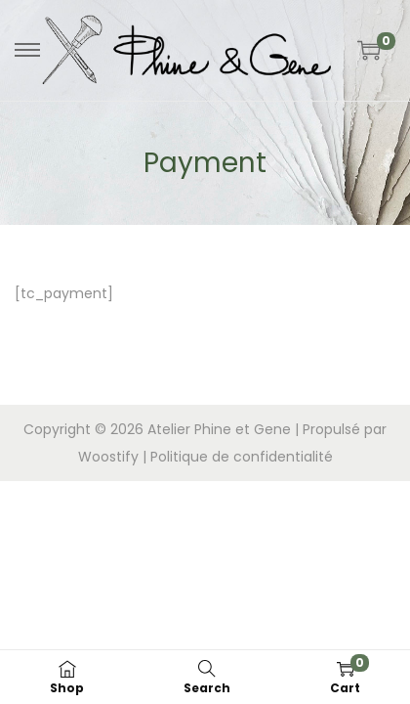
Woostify (108, 456)
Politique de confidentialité (241, 456)
